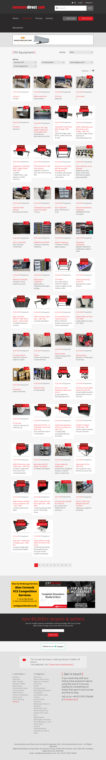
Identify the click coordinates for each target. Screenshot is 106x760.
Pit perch (16, 96)
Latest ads (70, 18)
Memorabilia (39, 717)
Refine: (15, 59)
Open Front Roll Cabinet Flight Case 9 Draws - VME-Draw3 (20, 319)
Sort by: (62, 52)
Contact (49, 18)
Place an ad (85, 18)
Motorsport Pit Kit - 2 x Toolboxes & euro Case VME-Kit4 (42, 427)
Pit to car (58, 96)
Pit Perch (16, 127)
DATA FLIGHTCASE (19, 243)
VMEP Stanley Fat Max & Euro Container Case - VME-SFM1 (21, 503)
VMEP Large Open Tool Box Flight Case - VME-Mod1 (42, 503)
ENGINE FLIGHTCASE (20, 280)
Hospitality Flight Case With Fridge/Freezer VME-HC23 (21, 168)
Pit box (36, 355)
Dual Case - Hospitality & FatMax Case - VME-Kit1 (21, 543)
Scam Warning (18, 699)
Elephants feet (39, 388)
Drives (36, 686)
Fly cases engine (19, 355)
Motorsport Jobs (40, 708)
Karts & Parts (39, 699)
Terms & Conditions (20, 695)
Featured (16, 679)
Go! (89, 8)
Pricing (38, 18)
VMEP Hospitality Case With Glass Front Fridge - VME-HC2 (84, 129)
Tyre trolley (80, 96)
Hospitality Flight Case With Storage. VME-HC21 (63, 129)
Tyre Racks (59, 279)
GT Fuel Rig (17, 423)
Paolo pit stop (60, 354)
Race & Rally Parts (41, 679)
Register (89, 3)
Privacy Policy (18, 690)
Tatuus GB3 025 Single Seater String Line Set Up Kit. (42, 543)
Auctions (37, 702)
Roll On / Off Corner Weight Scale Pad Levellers (83, 503)
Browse (16, 677)
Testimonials (18, 693)
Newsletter (18, 28)
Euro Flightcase (60, 208)
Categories (27, 18)
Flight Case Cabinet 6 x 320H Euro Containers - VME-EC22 (63, 427)
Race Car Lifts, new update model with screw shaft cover (41, 130)
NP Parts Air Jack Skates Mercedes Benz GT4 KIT (63, 390)
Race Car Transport (41, 682)
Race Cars (38, 677)
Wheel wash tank (40, 96)
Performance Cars (41, 711)
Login (80, 3)
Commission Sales (20, 688)
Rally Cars (38, 684)
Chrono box (17, 389)
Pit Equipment (39, 688)
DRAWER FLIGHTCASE (41, 242)
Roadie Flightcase (61, 243)
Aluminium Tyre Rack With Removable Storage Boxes (63, 168)
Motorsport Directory (42, 720)
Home (15, 18)
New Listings (18, 682)
